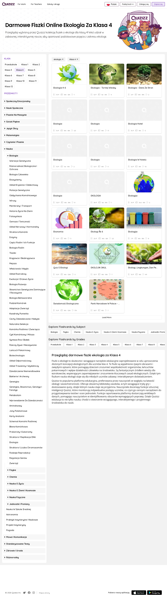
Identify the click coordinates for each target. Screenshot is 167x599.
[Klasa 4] (73, 59)
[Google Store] (154, 592)
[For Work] (22, 4)
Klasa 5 (31, 70)
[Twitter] (24, 593)
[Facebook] (29, 593)
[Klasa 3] (92, 345)
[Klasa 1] (69, 345)
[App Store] (139, 592)
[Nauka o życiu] (92, 332)
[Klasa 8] (151, 345)
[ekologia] (58, 59)
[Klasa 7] (139, 345)
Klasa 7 (20, 75)
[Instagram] (33, 593)
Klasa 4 (19, 70)
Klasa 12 (9, 86)
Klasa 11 (33, 81)
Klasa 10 (20, 81)
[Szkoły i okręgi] (53, 4)
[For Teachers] (36, 4)
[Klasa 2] (81, 345)
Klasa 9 (8, 81)
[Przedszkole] (56, 345)
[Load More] (107, 317)
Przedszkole (11, 64)
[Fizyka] (66, 332)
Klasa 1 (24, 64)
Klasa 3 (8, 70)
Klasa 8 (31, 75)
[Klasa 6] (128, 345)
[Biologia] (54, 332)
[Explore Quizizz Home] (8, 4)
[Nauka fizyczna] (138, 332)
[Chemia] (77, 332)
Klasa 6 (8, 75)
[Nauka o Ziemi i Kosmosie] (115, 332)
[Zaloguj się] (144, 4)
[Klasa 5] (116, 345)
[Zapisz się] (158, 4)
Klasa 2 (36, 64)
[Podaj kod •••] (128, 4)
